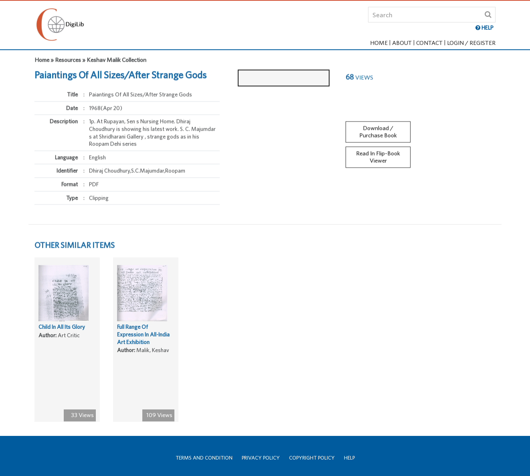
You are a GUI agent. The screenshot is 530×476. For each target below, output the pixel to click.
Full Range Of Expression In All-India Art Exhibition (143, 336)
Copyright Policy (312, 458)
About (402, 42)
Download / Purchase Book (378, 129)
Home (379, 42)
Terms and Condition (204, 458)
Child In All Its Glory (61, 329)
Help (349, 458)
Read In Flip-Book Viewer (378, 155)
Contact (429, 42)
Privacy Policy (261, 458)
